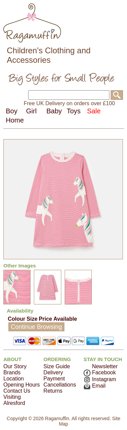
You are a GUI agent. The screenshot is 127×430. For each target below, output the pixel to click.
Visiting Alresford (14, 400)
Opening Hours (21, 385)
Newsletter (105, 366)
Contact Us (16, 391)
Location (13, 378)
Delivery (53, 372)
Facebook (100, 372)
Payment (54, 378)
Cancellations (59, 385)
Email (95, 386)
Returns (52, 391)
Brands (12, 372)
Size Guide (56, 366)
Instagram (100, 379)
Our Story (14, 366)
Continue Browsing (36, 326)
